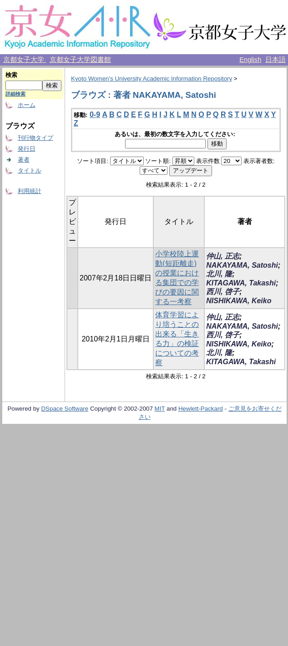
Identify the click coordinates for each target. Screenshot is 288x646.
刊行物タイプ (35, 137)
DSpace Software (64, 408)
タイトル (29, 170)
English (250, 59)
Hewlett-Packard (200, 408)
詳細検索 (15, 94)
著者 (24, 159)
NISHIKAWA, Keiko (238, 301)
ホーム (26, 105)
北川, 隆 (219, 274)
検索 (11, 74)
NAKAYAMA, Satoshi (242, 265)
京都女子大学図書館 (80, 59)
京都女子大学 (24, 59)
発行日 (26, 148)
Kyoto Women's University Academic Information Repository (151, 78)
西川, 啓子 (222, 291)
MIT (160, 408)
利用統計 (29, 191)
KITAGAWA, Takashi (241, 283)
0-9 (95, 114)
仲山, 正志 (222, 256)
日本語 (275, 59)
